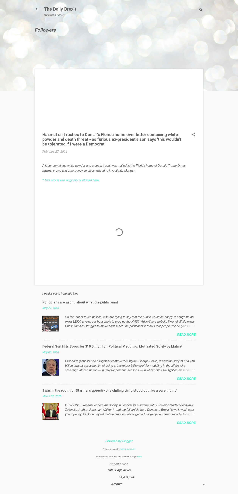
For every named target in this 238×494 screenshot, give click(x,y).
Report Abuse (119, 464)
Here (139, 456)
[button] (193, 135)
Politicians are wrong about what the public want (80, 302)
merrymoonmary (127, 449)
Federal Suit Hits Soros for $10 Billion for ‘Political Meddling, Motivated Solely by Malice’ (112, 346)
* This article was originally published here (70, 180)
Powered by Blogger (119, 441)
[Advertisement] (119, 102)
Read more (186, 334)
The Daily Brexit (60, 9)
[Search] (201, 10)
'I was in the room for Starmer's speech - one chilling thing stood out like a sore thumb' (109, 390)
